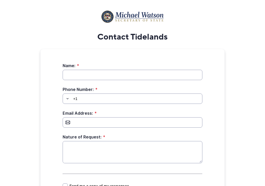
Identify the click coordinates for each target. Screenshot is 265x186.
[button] (67, 99)
